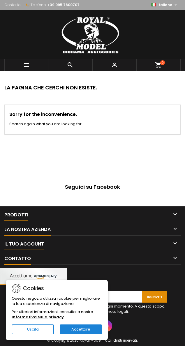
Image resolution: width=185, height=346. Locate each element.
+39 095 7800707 (63, 4)
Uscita (33, 329)
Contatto (12, 4)
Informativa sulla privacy (38, 317)
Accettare (80, 329)
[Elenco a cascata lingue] (164, 5)
